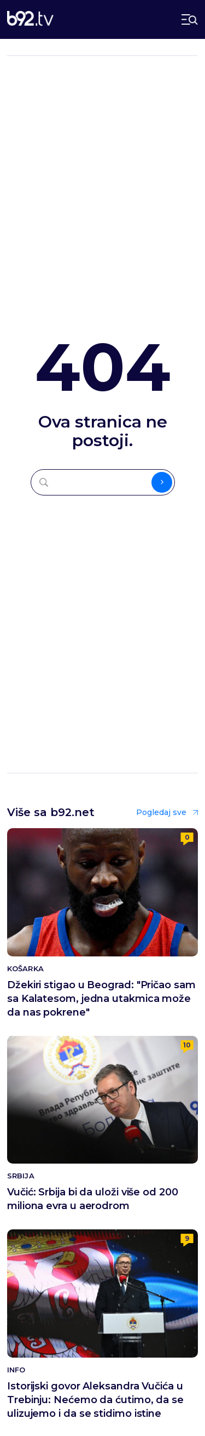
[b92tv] (30, 19)
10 (187, 1045)
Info (16, 1370)
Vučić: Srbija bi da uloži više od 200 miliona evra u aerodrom (92, 1199)
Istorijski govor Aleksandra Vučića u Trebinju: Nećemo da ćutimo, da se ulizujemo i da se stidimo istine (95, 1400)
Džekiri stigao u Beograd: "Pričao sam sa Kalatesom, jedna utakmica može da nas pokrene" (101, 998)
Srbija (20, 1176)
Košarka (25, 969)
